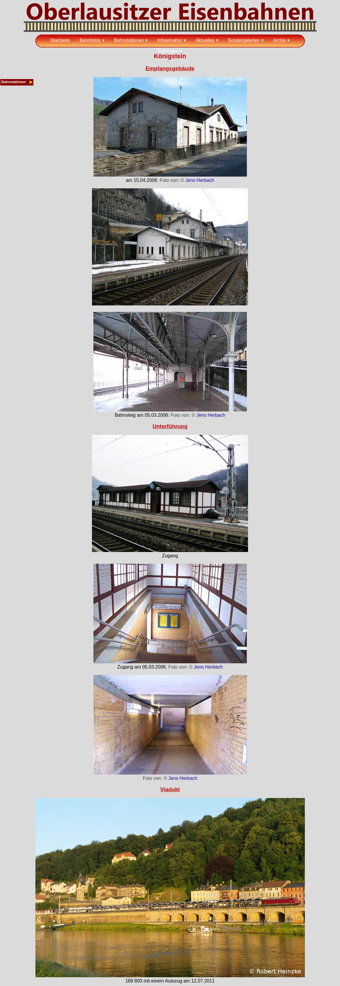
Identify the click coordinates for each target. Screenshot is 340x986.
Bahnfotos (90, 40)
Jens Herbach (199, 180)
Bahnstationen (129, 40)
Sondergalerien (244, 40)
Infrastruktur (169, 40)
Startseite (60, 40)
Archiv (279, 40)
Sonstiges (168, 50)
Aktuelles (205, 40)
